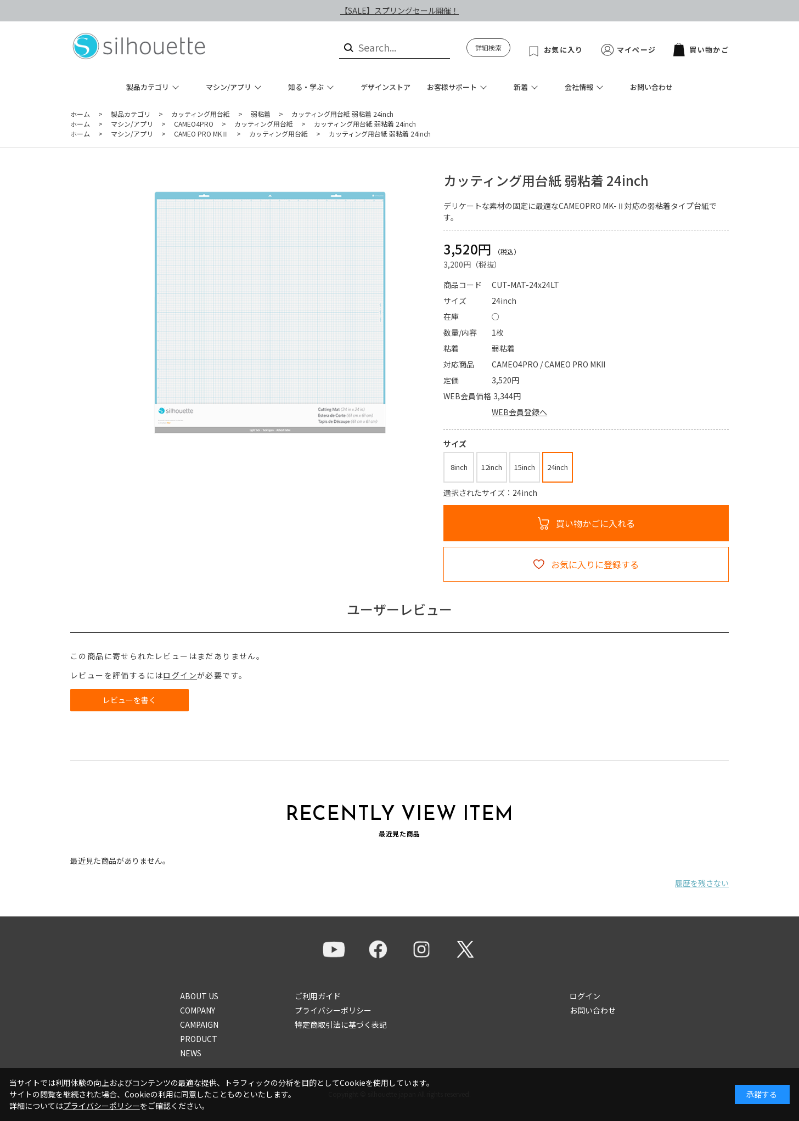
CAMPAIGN (199, 1024)
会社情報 (579, 87)
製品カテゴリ (147, 87)
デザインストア (385, 87)
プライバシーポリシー (333, 1010)
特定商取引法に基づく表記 (341, 1024)
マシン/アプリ (228, 87)
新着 (521, 87)
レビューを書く (129, 699)
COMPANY (197, 1010)
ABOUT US (199, 995)
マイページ (636, 49)
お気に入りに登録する (595, 564)
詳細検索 (488, 47)
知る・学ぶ (306, 87)
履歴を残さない (702, 882)
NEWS (190, 1053)
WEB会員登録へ (519, 411)
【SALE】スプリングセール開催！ (399, 10)
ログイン (180, 675)
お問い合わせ (651, 87)
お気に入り (563, 49)
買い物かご (701, 49)
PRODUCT (198, 1038)
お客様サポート (452, 87)
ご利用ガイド (318, 995)
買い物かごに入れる (595, 523)
